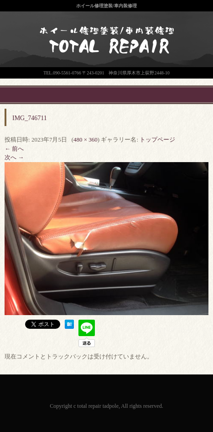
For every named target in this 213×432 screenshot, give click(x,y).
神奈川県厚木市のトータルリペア (100, 59)
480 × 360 (85, 139)
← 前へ (14, 148)
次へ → (14, 157)
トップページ (157, 139)
